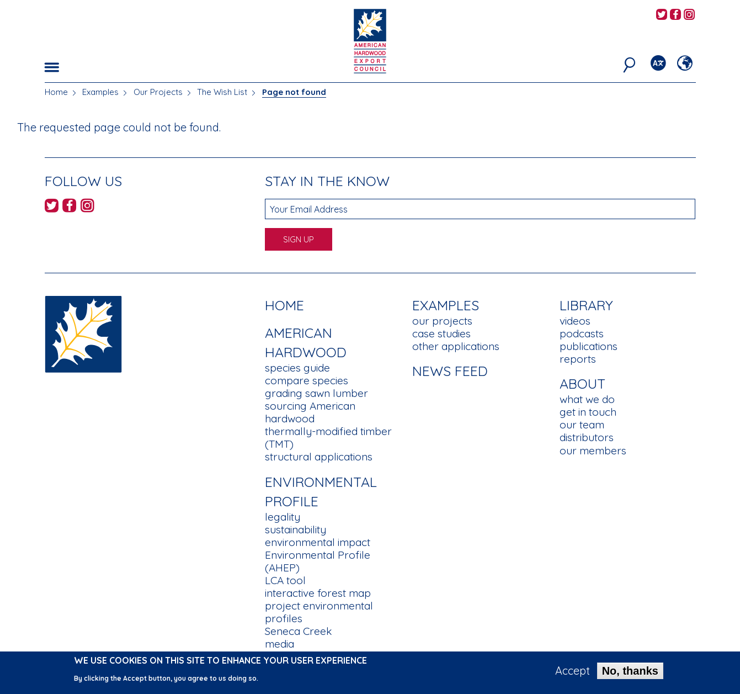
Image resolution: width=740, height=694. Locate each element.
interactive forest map (318, 593)
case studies (441, 333)
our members (593, 450)
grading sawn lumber (316, 393)
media (279, 643)
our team (582, 424)
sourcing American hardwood (310, 412)
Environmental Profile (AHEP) (317, 561)
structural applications (318, 456)
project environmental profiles (319, 612)
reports (578, 358)
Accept (572, 674)
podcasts (582, 333)
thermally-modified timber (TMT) (328, 438)
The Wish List (222, 92)
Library (586, 305)
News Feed (450, 370)
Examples (100, 92)
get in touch (588, 411)
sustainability (295, 529)
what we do (587, 399)
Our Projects (158, 92)
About (582, 383)
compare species (306, 380)
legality (282, 516)
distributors (587, 437)
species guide (297, 367)
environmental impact (317, 542)
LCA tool (285, 580)
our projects (442, 320)
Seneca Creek (298, 631)
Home (56, 92)
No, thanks (630, 674)
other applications (455, 346)
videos (575, 320)
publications (588, 346)
